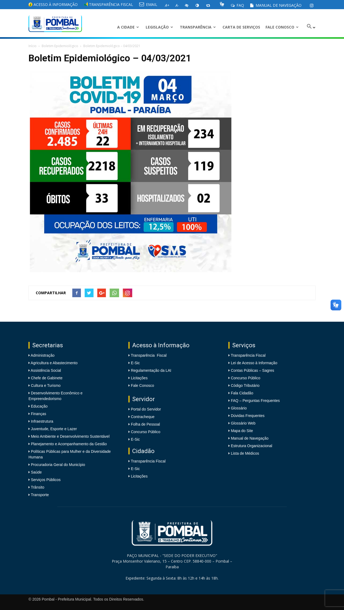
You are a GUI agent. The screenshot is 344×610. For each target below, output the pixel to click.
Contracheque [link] (143, 417)
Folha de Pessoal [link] (145, 424)
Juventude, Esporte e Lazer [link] (53, 429)
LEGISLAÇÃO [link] (159, 27)
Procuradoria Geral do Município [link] (58, 464)
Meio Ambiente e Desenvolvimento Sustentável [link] (70, 436)
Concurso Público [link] (145, 432)
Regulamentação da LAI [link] (151, 370)
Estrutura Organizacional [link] (251, 446)
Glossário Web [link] (243, 423)
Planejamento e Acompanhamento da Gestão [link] (68, 444)
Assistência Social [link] (45, 370)
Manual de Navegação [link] (276, 5)
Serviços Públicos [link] (45, 480)
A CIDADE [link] (128, 27)
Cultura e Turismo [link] (45, 385)
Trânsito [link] (37, 487)
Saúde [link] (36, 472)
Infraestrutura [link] (41, 421)
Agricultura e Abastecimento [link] (53, 363)
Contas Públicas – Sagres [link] (252, 370)
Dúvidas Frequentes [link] (247, 415)
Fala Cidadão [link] (242, 393)
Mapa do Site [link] (242, 431)
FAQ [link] (237, 5)
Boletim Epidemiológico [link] (60, 46)
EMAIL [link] (148, 4)
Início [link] (32, 46)
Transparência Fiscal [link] (108, 4)
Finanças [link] (38, 414)
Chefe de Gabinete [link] (46, 378)
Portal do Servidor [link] (146, 409)
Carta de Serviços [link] (241, 27)
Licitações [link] (139, 378)
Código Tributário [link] (245, 385)
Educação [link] (39, 406)
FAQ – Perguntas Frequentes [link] (255, 400)
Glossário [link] (239, 408)
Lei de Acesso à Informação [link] (254, 363)
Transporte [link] (39, 495)
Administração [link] (42, 355)
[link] (311, 5)
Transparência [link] (198, 27)
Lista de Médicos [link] (245, 453)
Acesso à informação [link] (53, 4)
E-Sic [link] (135, 363)
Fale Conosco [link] (282, 27)
